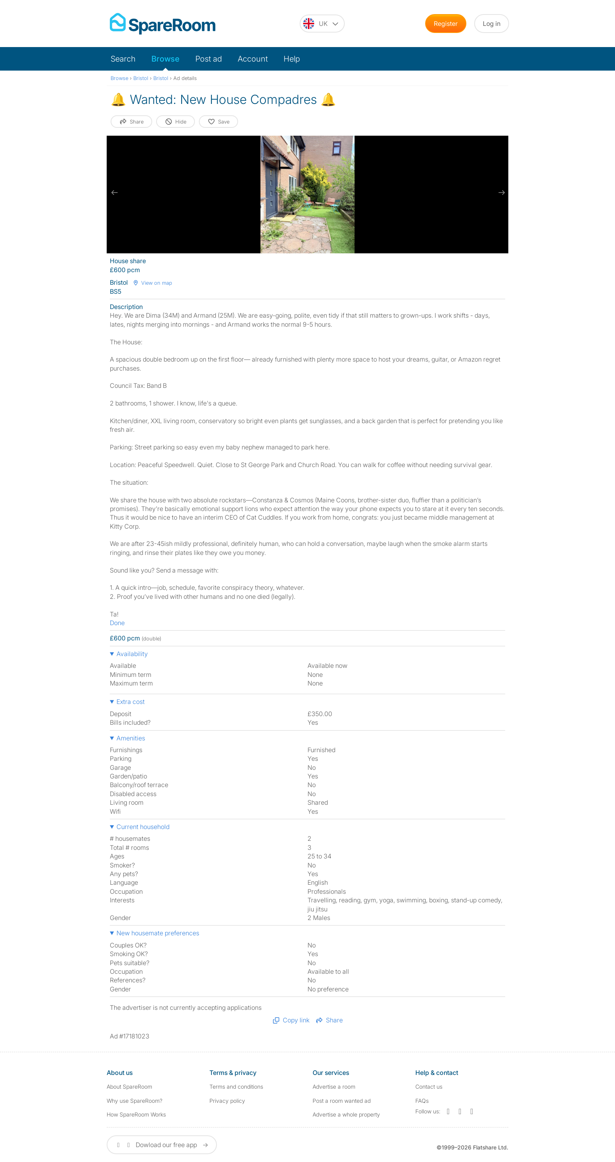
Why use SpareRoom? (134, 1100)
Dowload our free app (161, 1145)
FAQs (422, 1100)
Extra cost (130, 702)
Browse (165, 59)
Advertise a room (334, 1086)
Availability (132, 654)
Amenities (130, 738)
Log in (491, 23)
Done (117, 623)
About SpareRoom (129, 1086)
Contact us (428, 1086)
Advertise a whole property (346, 1114)
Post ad (208, 59)
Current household (142, 827)
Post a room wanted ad (342, 1100)
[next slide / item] (500, 192)
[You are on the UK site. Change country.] (322, 24)
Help (292, 59)
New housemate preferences (157, 933)
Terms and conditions (236, 1086)
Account (253, 59)
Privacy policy (227, 1100)
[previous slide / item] (114, 192)
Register (446, 23)
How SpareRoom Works (136, 1114)
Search (123, 59)
